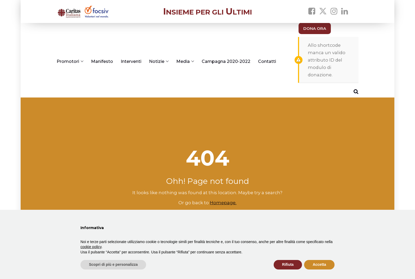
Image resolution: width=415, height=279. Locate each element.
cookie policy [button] (90, 247)
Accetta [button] (319, 264)
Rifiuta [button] (288, 264)
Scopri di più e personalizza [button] (113, 264)
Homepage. (223, 202)
